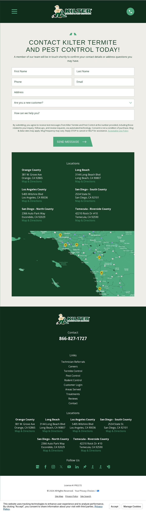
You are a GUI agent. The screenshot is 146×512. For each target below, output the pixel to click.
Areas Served (73, 389)
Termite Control (73, 371)
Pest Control (73, 375)
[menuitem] (59, 496)
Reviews (73, 398)
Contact (73, 403)
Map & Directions (32, 181)
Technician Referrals (73, 361)
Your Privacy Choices (87, 490)
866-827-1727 (73, 338)
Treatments (73, 394)
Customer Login (73, 385)
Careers (73, 366)
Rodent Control (73, 380)
